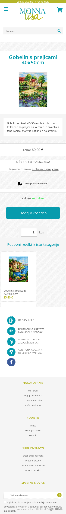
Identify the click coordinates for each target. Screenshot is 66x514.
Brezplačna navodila (33, 455)
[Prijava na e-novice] (59, 495)
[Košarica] (59, 10)
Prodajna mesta (33, 430)
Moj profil (33, 390)
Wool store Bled (33, 470)
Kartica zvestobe (33, 400)
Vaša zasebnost (33, 405)
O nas (33, 425)
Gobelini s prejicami (45, 169)
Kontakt (33, 435)
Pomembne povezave (33, 465)
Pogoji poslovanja (33, 395)
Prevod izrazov (33, 460)
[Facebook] (33, 363)
